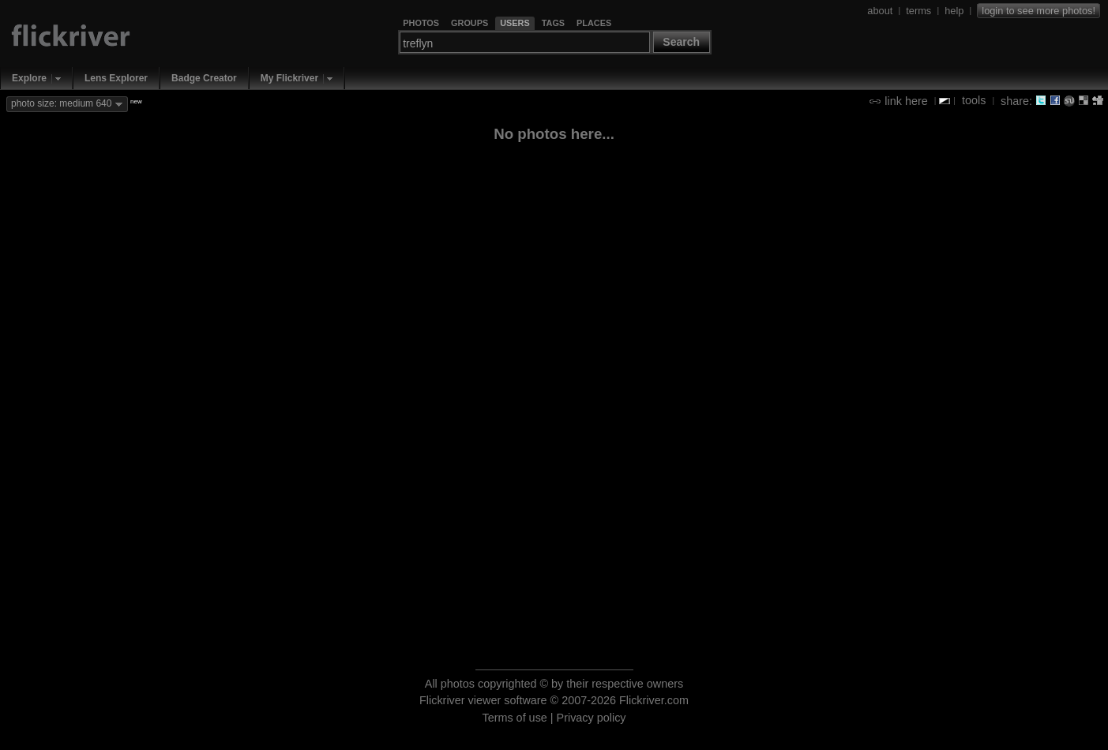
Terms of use (514, 717)
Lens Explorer (116, 78)
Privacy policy (591, 717)
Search (681, 42)
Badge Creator (204, 78)
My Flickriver (289, 78)
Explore (29, 78)
